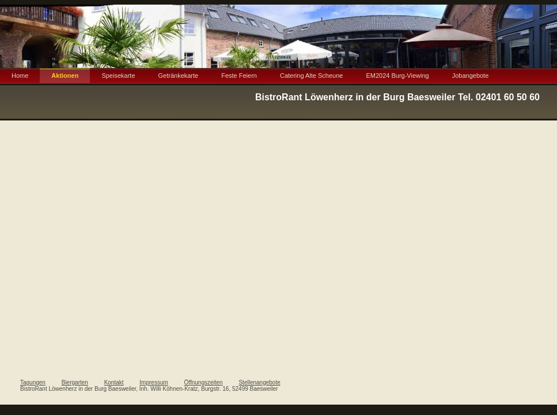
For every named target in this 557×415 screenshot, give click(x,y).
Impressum (153, 382)
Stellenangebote (259, 382)
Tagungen (33, 382)
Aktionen (64, 75)
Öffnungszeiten (203, 382)
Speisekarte (118, 75)
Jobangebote (470, 75)
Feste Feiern (239, 75)
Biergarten (75, 382)
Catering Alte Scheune (311, 75)
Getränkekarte (178, 75)
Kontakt (114, 382)
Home (20, 75)
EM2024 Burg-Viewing (397, 75)
